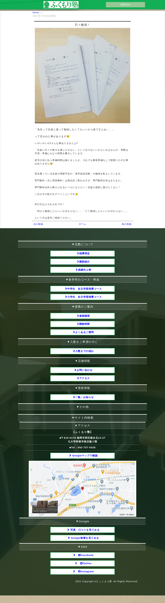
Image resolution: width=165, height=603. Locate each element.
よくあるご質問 (84, 335)
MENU (125, 4)
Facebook (84, 561)
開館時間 (84, 326)
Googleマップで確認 (84, 460)
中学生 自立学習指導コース (84, 290)
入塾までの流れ (84, 354)
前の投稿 (126, 224)
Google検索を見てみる (84, 544)
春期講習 (84, 318)
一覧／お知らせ (84, 402)
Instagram (84, 578)
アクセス (84, 382)
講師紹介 (84, 262)
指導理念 (84, 253)
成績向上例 (84, 270)
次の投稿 (39, 224)
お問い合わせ (85, 374)
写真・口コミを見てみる (85, 535)
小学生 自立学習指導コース (84, 298)
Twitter (84, 570)
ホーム (82, 224)
